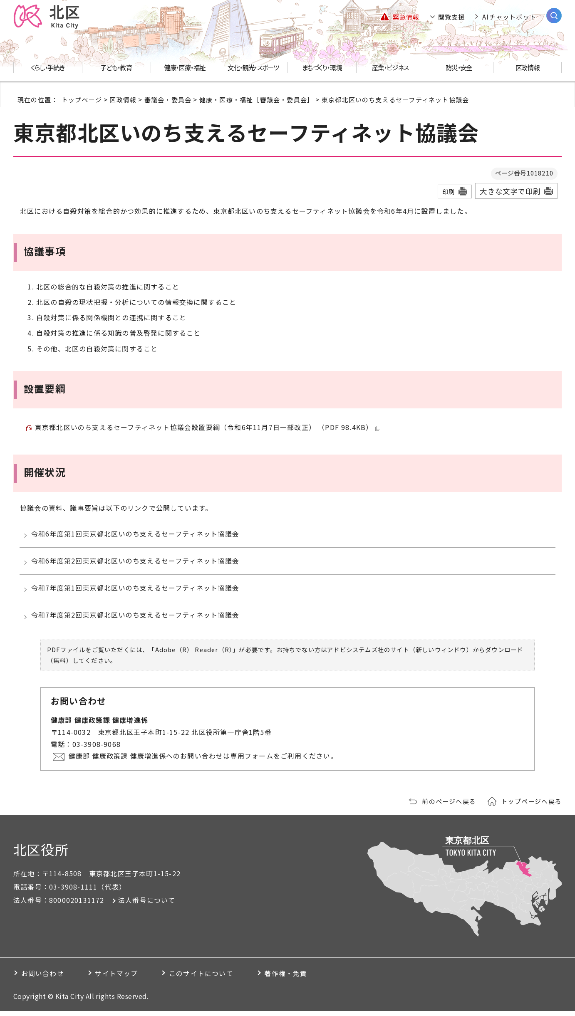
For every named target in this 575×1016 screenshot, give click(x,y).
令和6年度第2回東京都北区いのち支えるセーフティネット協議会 (136, 564)
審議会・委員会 (167, 99)
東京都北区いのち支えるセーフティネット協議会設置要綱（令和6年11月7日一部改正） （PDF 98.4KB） (207, 428)
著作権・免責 (293, 979)
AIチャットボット (509, 16)
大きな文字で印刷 (510, 191)
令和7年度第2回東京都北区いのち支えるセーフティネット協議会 (136, 620)
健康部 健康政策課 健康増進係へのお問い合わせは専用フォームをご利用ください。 (203, 761)
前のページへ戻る (449, 806)
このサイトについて (206, 979)
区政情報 (122, 99)
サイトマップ (119, 979)
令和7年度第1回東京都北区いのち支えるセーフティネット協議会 (136, 592)
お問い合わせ (43, 979)
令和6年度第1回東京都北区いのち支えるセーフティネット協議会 (136, 535)
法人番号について (147, 905)
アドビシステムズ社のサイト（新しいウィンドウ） (400, 655)
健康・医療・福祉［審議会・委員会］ (256, 99)
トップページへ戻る (531, 806)
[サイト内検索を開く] (554, 15)
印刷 (448, 191)
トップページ (82, 99)
